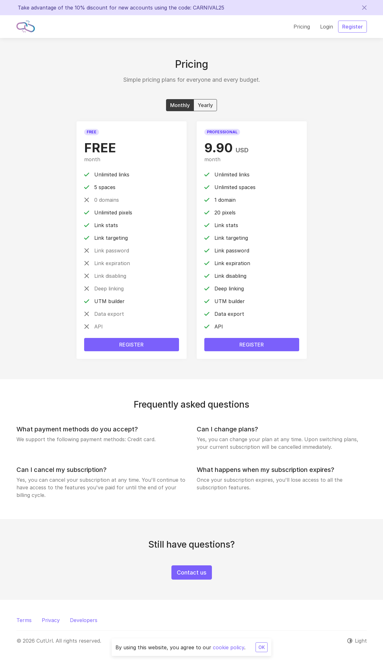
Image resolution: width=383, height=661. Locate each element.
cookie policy (228, 647)
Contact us (192, 572)
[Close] (364, 7)
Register (131, 344)
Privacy (51, 620)
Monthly (180, 104)
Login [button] (326, 26)
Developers (83, 620)
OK (261, 647)
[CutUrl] (25, 26)
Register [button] (352, 26)
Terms (24, 620)
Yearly (205, 104)
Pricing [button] (301, 26)
